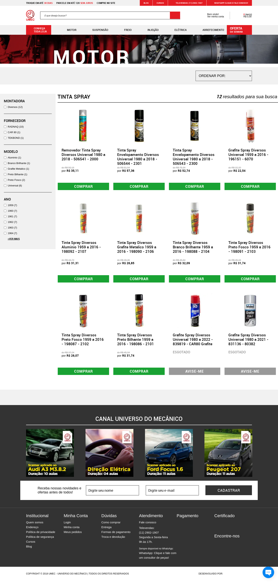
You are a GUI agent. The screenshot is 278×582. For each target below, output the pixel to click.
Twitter (231, 544)
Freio (125, 30)
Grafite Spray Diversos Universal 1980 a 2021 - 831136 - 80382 (248, 340)
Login (67, 523)
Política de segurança (40, 538)
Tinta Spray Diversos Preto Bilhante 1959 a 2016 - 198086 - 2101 (135, 340)
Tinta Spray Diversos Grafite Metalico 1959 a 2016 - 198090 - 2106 (136, 247)
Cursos (160, 3)
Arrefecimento (210, 30)
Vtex (244, 575)
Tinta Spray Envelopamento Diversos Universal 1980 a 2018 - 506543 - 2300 (193, 157)
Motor (68, 30)
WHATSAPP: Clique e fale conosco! (229, 2)
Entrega (106, 528)
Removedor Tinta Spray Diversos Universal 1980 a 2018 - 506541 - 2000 (83, 155)
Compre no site (106, 2)
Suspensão (97, 30)
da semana (240, 29)
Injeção (150, 30)
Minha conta (72, 528)
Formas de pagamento (116, 533)
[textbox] (110, 15)
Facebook (217, 544)
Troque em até (39, 2)
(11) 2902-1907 (149, 533)
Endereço (32, 528)
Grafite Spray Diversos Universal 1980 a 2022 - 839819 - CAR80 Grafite (193, 340)
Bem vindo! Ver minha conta (211, 15)
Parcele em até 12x (74, 2)
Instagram (224, 544)
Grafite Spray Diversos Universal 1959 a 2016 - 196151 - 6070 (248, 155)
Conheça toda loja (37, 30)
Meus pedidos (73, 533)
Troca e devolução (113, 538)
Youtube (237, 544)
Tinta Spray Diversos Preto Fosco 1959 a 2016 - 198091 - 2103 (249, 247)
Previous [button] (23, 454)
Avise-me (194, 372)
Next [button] (255, 454)
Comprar (83, 186)
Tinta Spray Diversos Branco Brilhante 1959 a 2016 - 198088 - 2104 (193, 247)
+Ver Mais (14, 238)
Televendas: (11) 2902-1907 (187, 2)
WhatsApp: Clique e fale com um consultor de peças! (157, 555)
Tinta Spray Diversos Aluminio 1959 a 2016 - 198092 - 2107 (81, 247)
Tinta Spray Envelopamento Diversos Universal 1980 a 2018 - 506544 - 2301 (138, 157)
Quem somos (34, 523)
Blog (146, 3)
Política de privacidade (40, 533)
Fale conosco (147, 523)
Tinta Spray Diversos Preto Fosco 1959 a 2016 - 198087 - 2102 (83, 340)
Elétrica (177, 30)
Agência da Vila (230, 575)
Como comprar (110, 523)
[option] (50, 454)
